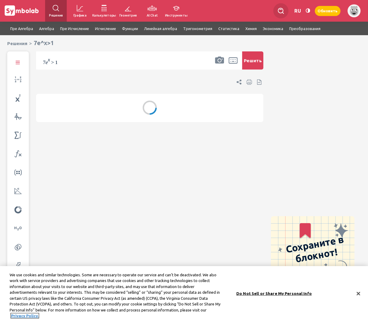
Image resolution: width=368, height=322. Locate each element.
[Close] (358, 295)
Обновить (327, 10)
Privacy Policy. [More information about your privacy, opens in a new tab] (24, 318)
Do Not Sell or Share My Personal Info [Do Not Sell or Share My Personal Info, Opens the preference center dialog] (274, 295)
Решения (17, 43)
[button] (219, 64)
